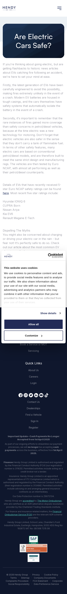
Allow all (33, 324)
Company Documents (45, 578)
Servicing (33, 350)
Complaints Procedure (17, 581)
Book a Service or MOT (33, 344)
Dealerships (33, 408)
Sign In (34, 421)
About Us (33, 370)
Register (33, 427)
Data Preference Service (46, 584)
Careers (33, 376)
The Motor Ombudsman (49, 500)
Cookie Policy (51, 574)
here (6, 193)
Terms (13, 578)
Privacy (36, 574)
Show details (48, 313)
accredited (28, 500)
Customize (33, 335)
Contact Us (33, 401)
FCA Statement (40, 581)
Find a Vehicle (34, 414)
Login (33, 383)
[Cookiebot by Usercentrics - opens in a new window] (48, 255)
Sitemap (25, 578)
